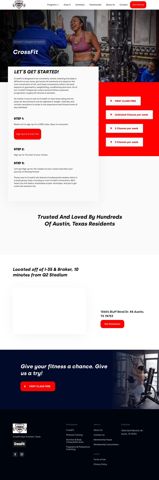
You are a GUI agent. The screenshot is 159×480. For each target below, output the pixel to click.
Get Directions (112, 324)
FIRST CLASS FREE (39, 386)
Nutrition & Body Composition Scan (75, 441)
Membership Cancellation (106, 444)
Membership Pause (103, 440)
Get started (138, 5)
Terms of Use (100, 459)
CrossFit (70, 430)
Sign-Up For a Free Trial (27, 134)
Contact (124, 5)
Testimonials (95, 5)
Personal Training (74, 435)
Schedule (80, 5)
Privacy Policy (100, 464)
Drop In (67, 5)
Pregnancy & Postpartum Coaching (78, 448)
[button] (52, 4)
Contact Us (99, 435)
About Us (110, 5)
